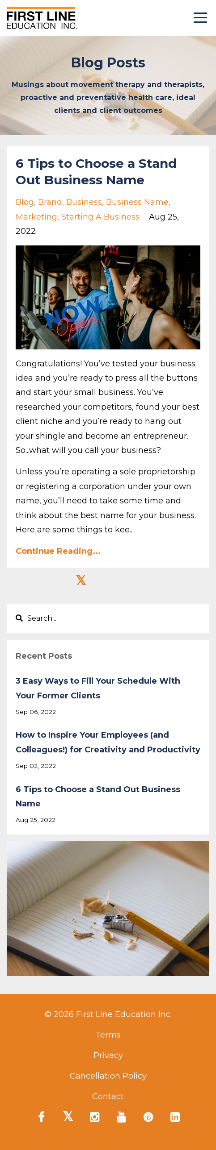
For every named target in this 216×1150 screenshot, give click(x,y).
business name (137, 202)
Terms (108, 1035)
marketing (36, 217)
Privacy (108, 1055)
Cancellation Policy (108, 1076)
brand (50, 202)
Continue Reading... (58, 551)
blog (25, 202)
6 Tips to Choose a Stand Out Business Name (98, 797)
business (84, 202)
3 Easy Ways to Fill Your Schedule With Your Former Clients (98, 688)
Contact (108, 1096)
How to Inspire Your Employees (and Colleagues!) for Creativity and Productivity (108, 742)
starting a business (100, 217)
